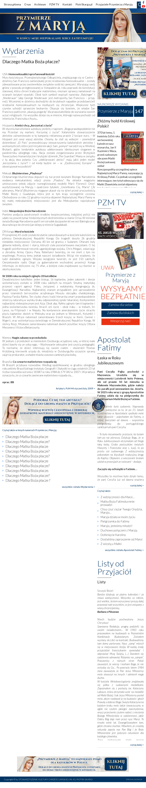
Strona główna (12, 4)
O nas (27, 4)
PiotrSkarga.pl (83, 4)
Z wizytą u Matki (111, 544)
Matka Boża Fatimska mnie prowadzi (117, 503)
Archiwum (40, 4)
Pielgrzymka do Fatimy (114, 521)
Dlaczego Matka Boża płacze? (27, 441)
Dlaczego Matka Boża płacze (26, 436)
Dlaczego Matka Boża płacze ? (27, 480)
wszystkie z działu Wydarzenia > (78, 486)
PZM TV (54, 4)
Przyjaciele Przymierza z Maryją (114, 4)
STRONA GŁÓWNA (134, 779)
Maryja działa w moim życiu (117, 517)
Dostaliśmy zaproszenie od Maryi (121, 539)
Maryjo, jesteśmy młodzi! (116, 526)
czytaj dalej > (137, 192)
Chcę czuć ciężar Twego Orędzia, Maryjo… (121, 510)
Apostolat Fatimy (114, 343)
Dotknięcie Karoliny (113, 535)
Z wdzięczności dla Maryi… (117, 497)
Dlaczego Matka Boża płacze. (27, 470)
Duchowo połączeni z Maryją (118, 530)
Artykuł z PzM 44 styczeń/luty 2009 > (75, 388)
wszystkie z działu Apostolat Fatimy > (124, 550)
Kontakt (67, 4)
